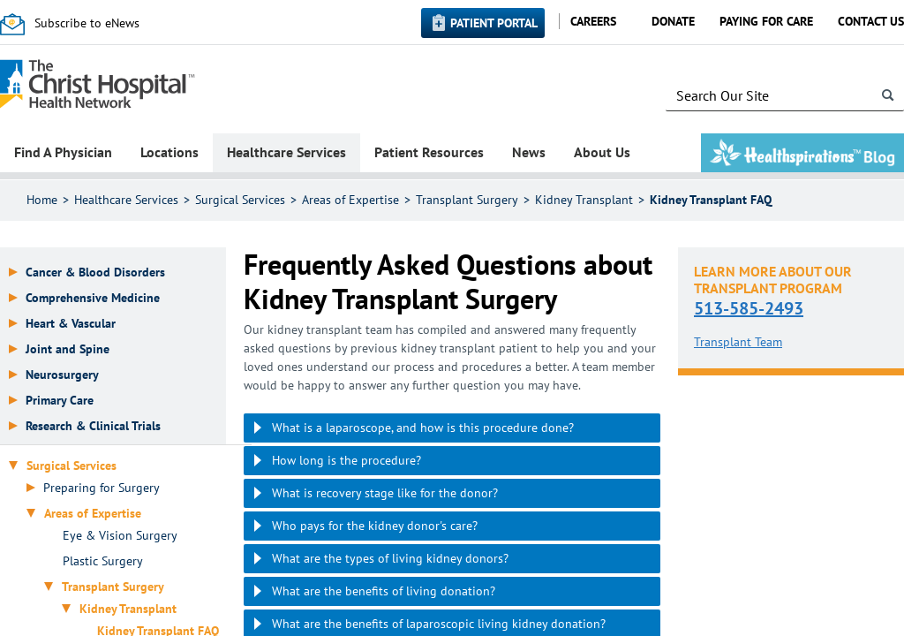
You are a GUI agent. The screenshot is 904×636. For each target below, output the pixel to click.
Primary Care (60, 400)
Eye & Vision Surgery (120, 535)
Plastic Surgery (103, 561)
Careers (593, 21)
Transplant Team (738, 342)
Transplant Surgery (467, 200)
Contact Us (871, 21)
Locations (169, 152)
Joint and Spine (67, 349)
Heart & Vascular (71, 323)
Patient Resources (429, 152)
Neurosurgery (62, 374)
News (529, 152)
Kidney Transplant (584, 200)
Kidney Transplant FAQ (711, 200)
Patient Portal (494, 23)
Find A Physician (63, 152)
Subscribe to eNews (86, 23)
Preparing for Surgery (101, 488)
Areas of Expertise (350, 200)
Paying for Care (766, 21)
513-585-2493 (748, 308)
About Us (602, 152)
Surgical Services (240, 200)
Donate (673, 21)
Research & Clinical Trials (93, 426)
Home (41, 200)
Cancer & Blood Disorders (95, 272)
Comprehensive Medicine (93, 298)
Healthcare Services (286, 152)
